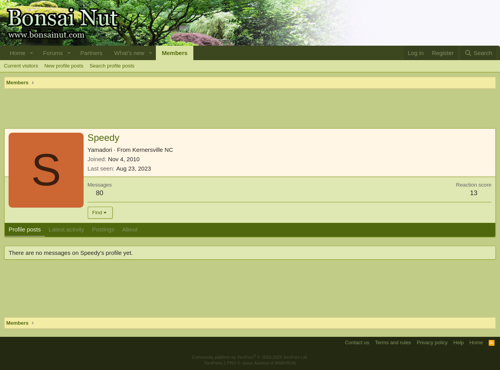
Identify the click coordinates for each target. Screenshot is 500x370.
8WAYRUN (285, 363)
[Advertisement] (250, 108)
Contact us (357, 342)
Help (459, 342)
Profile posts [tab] (25, 229)
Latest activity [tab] (66, 229)
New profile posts (63, 66)
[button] (31, 53)
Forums (53, 53)
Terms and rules (393, 342)
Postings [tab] (103, 229)
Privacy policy (432, 342)
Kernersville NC (152, 149)
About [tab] (130, 229)
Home (17, 53)
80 (100, 193)
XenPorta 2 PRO (220, 363)
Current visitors (21, 66)
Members (175, 53)
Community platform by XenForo (250, 357)
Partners (91, 53)
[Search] (478, 53)
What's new (129, 53)
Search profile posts (111, 66)
